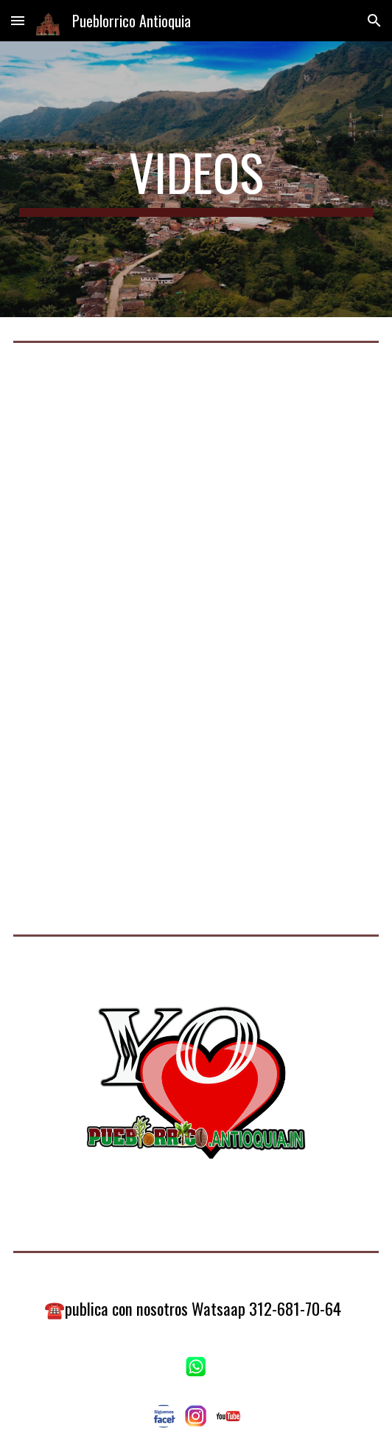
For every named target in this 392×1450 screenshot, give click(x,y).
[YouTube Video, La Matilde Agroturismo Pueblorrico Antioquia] (196, 768)
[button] (17, 20)
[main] (196, 179)
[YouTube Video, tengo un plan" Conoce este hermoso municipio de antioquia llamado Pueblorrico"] (196, 502)
